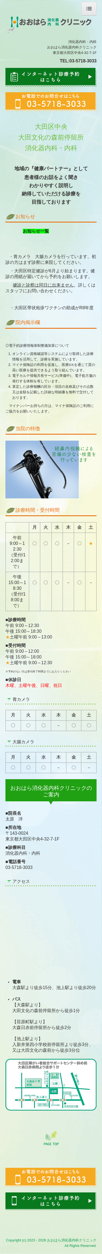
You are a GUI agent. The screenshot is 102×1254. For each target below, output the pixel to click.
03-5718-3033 (83, 61)
